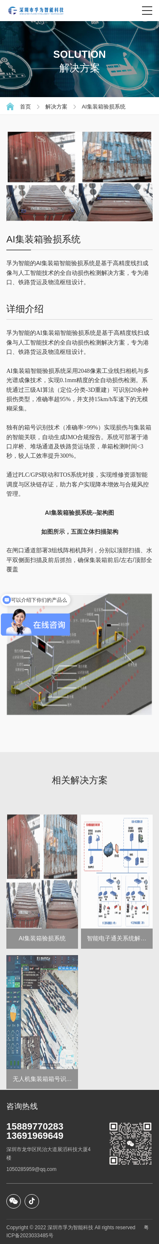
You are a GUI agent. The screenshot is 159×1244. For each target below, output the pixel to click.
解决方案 (56, 106)
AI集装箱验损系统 (104, 106)
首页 (25, 106)
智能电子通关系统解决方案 (116, 982)
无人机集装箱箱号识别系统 (42, 1122)
